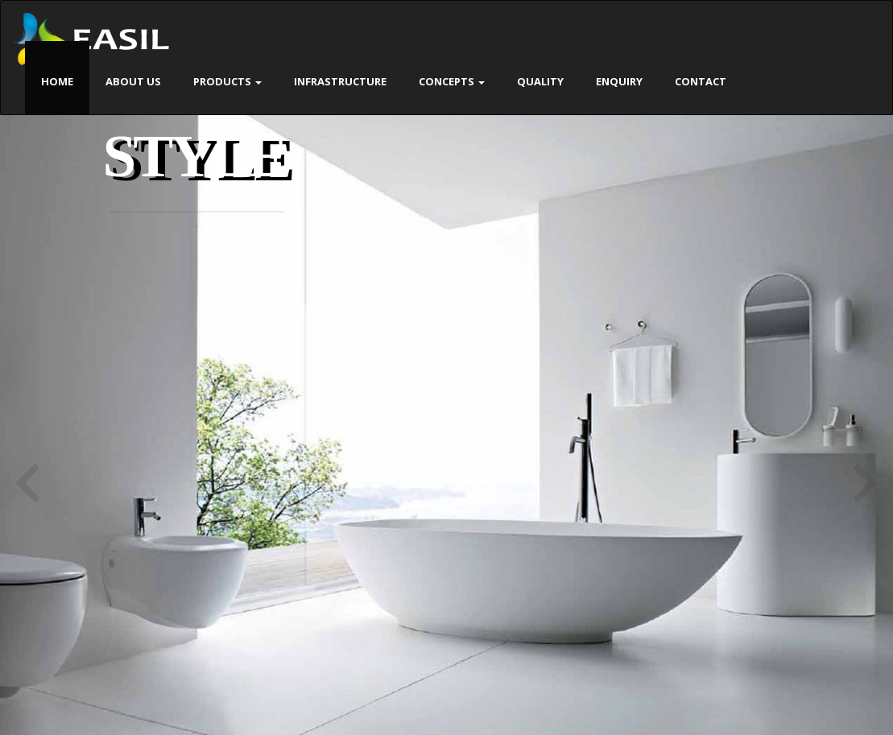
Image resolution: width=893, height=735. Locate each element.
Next (865, 483)
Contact (700, 81)
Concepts (452, 81)
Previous (27, 483)
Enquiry (619, 81)
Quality (540, 81)
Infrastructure (340, 81)
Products (227, 81)
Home (57, 81)
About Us (133, 81)
